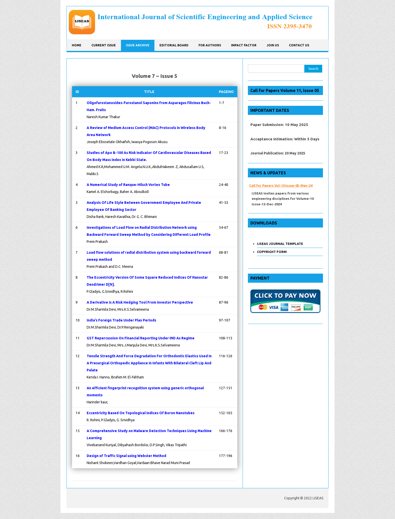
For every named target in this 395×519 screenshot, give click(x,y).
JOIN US (273, 45)
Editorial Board (173, 45)
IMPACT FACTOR (243, 45)
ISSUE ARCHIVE (137, 45)
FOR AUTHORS (210, 45)
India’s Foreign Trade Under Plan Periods (121, 320)
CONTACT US (299, 45)
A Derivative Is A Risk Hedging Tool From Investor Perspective (140, 302)
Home (76, 45)
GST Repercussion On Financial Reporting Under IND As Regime (140, 338)
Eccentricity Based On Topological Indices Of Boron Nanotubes (140, 413)
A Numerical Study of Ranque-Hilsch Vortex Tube (128, 185)
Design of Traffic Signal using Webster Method (126, 456)
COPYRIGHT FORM (272, 251)
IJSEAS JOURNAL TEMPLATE (280, 243)
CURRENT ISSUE (103, 45)
